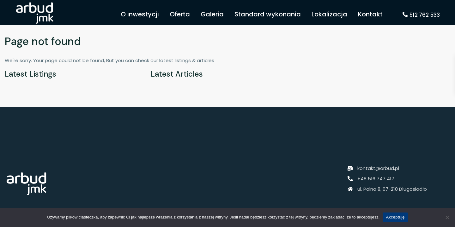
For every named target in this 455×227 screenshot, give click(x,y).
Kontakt (370, 14)
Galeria (212, 14)
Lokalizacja (329, 14)
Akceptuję (395, 217)
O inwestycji (140, 14)
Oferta (180, 14)
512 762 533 (424, 15)
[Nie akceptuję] (447, 217)
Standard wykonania (267, 14)
